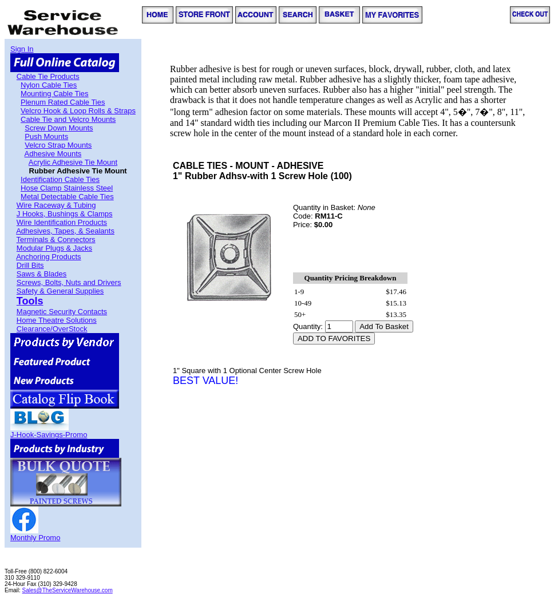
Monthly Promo (35, 537)
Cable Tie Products (48, 76)
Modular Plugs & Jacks (54, 248)
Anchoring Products (48, 256)
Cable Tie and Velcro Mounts (68, 119)
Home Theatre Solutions (57, 320)
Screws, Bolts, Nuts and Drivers (69, 282)
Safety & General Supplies (60, 291)
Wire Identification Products (62, 222)
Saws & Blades (41, 274)
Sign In (21, 49)
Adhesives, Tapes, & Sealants (65, 231)
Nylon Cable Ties (49, 85)
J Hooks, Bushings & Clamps (65, 213)
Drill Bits (30, 265)
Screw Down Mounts (59, 128)
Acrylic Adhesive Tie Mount (73, 162)
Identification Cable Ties (60, 179)
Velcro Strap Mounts (58, 145)
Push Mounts (46, 136)
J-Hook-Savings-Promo (48, 434)
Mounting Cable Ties (55, 93)
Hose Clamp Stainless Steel (67, 188)
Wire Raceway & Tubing (56, 205)
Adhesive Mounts (53, 153)
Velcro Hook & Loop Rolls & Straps (78, 110)
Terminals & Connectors (56, 239)
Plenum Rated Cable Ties (63, 102)
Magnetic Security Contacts (62, 311)
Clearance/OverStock (52, 328)
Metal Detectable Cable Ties (67, 196)
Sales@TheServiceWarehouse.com (67, 590)
